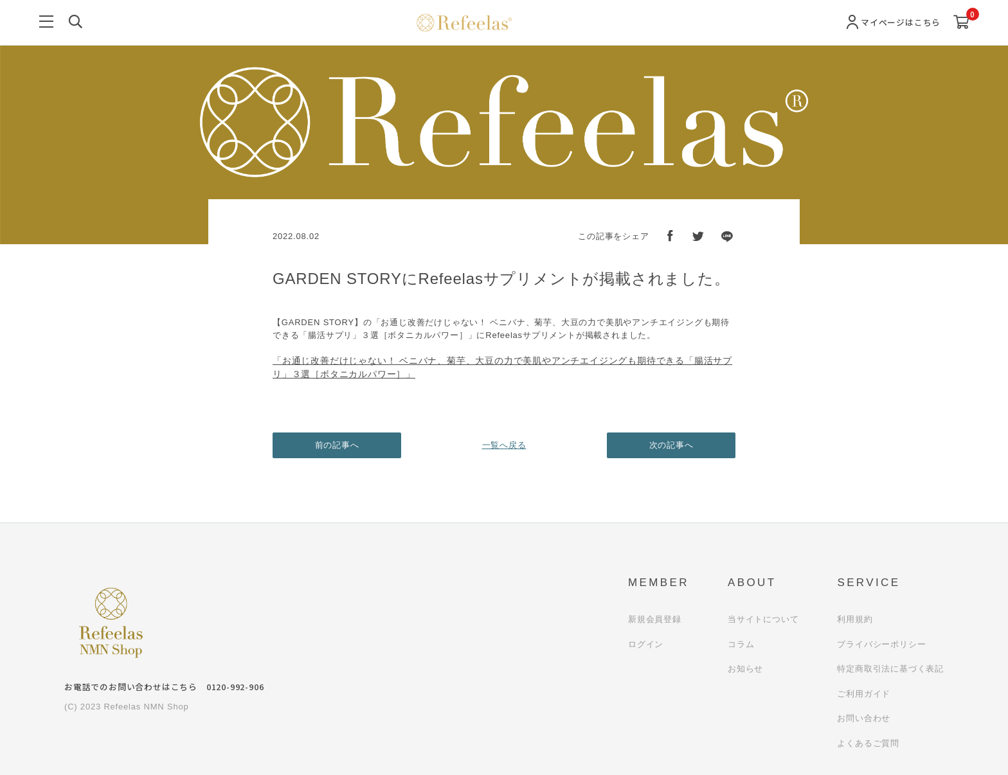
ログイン (645, 644)
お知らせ (745, 668)
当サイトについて (763, 619)
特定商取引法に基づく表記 (890, 668)
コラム (741, 644)
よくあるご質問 (868, 743)
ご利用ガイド (863, 694)
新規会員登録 (654, 619)
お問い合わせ (863, 718)
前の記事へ (337, 445)
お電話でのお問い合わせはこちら (164, 687)
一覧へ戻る (504, 445)
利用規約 (854, 619)
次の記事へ (671, 445)
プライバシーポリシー (881, 644)
